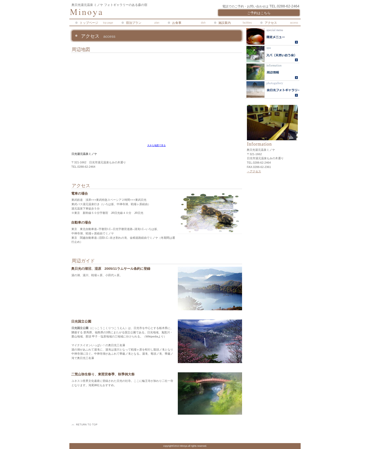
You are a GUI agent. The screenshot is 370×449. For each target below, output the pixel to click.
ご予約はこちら (259, 13)
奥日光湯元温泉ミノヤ (131, 13)
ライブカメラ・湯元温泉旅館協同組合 (272, 72)
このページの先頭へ (85, 425)
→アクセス (254, 171)
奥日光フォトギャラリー (272, 89)
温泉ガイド (272, 54)
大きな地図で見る (156, 145)
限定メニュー (272, 36)
